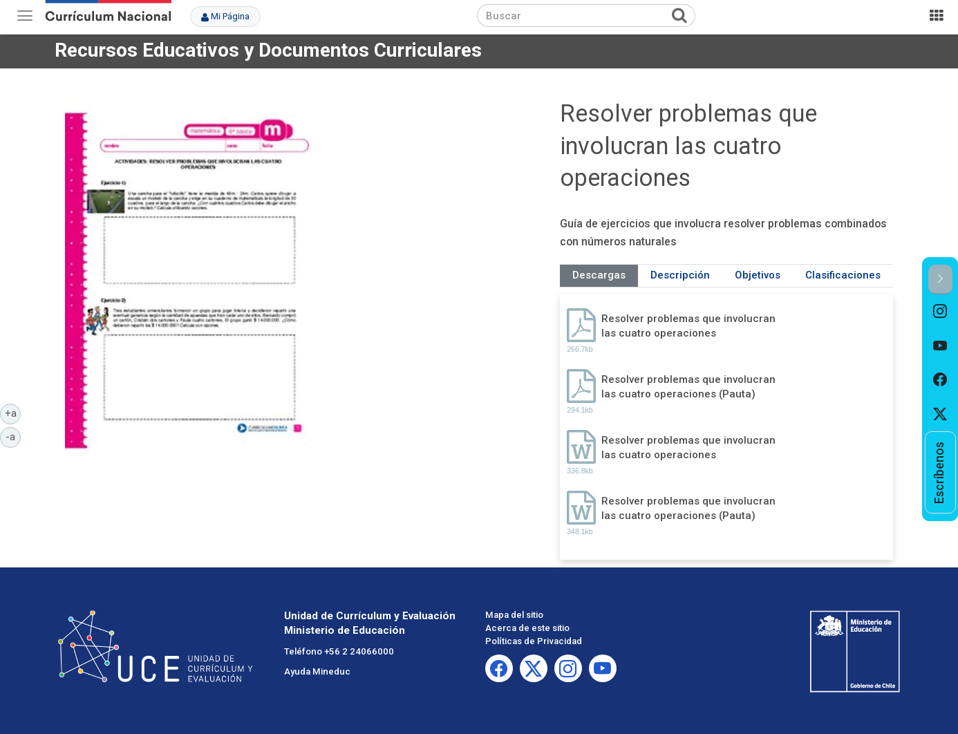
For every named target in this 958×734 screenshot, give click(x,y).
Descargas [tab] (599, 275)
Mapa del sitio (514, 615)
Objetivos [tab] (757, 275)
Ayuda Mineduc (317, 671)
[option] (940, 311)
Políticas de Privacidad (533, 641)
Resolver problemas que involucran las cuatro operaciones (688, 325)
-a (13, 436)
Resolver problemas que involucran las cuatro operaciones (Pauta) (688, 386)
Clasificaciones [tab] (843, 275)
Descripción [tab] (680, 275)
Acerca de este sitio (527, 628)
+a (13, 413)
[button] (940, 279)
